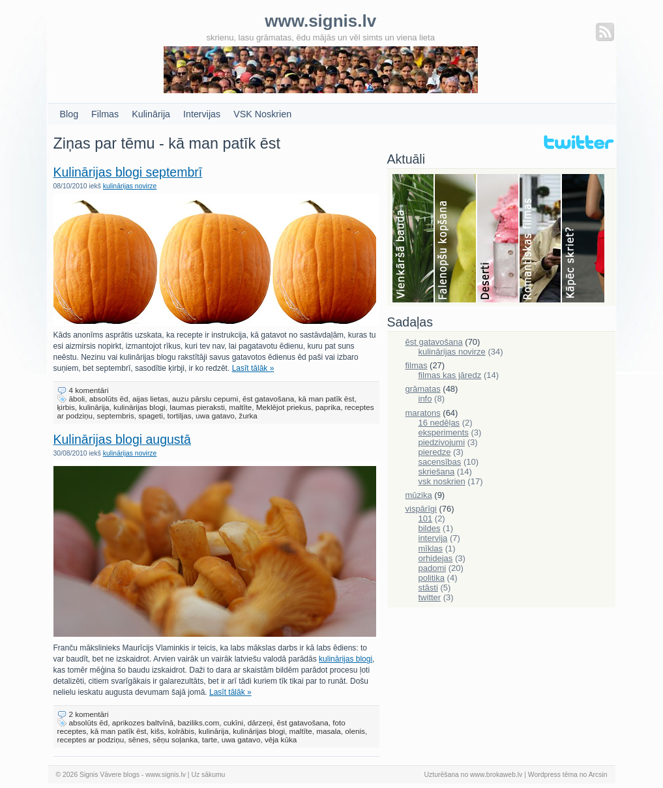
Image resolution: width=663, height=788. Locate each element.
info (425, 398)
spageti (150, 415)
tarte (209, 739)
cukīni (234, 722)
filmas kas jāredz (450, 375)
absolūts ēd (108, 398)
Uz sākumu (208, 774)
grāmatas (423, 389)
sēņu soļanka (175, 739)
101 (426, 518)
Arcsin (598, 774)
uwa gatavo (215, 415)
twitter (430, 597)
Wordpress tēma (553, 774)
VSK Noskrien (262, 114)
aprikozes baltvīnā (142, 722)
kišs (157, 731)
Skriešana (583, 239)
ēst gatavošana (268, 398)
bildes (430, 528)
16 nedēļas (439, 423)
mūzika (418, 495)
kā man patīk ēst (327, 398)
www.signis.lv (165, 774)
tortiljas (179, 415)
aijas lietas (150, 398)
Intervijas (201, 114)
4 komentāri (89, 390)
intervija (433, 538)
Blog (69, 114)
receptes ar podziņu (91, 739)
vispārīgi (421, 509)
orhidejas (436, 558)
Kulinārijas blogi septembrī (128, 172)
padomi (433, 568)
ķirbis (66, 407)
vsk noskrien (442, 481)
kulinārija (94, 407)
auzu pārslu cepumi (205, 398)
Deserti (498, 239)
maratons (423, 413)
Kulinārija (151, 114)
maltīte (240, 407)
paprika (328, 407)
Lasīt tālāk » (253, 368)
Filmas (105, 114)
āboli (77, 398)
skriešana (437, 471)
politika (432, 578)
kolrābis (181, 731)
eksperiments (444, 432)
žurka (248, 415)
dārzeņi (260, 722)
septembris (115, 415)
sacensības (440, 462)
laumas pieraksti (196, 407)
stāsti (428, 587)
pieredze (435, 452)
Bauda (413, 239)
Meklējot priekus (283, 407)
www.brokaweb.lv (496, 774)
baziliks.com (198, 722)
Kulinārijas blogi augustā (122, 439)
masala (328, 731)
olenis (355, 731)
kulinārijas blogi (139, 407)
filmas (416, 365)
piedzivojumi (442, 442)
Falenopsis (456, 239)
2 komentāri (89, 714)
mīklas (431, 548)
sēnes (138, 739)
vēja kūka (281, 739)
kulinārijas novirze (130, 186)
